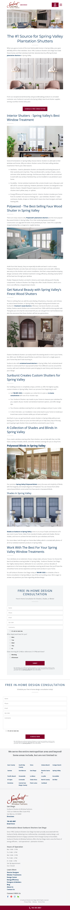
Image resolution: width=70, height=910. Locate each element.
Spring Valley (57, 770)
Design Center (12, 877)
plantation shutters (14, 55)
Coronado (22, 779)
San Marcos (22, 770)
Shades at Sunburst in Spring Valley (19, 531)
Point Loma (33, 783)
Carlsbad (44, 783)
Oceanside (22, 776)
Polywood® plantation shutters (37, 218)
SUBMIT (35, 663)
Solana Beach (45, 765)
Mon (13, 637)
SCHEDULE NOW (35, 736)
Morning (14, 654)
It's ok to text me (17, 631)
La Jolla (43, 776)
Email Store (11, 824)
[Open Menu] (60, 4)
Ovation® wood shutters (23, 306)
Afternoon (15, 657)
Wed (13, 643)
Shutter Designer (13, 872)
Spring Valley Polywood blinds (26, 484)
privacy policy (26, 670)
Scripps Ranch (57, 765)
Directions (10, 816)
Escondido (56, 776)
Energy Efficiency (13, 880)
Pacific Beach (11, 776)
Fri (12, 648)
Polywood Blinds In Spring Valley (25, 445)
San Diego (33, 770)
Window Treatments (14, 875)
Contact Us (11, 889)
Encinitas (10, 783)
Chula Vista (33, 779)
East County (11, 765)
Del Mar (55, 779)
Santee (9, 770)
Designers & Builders (14, 882)
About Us (10, 887)
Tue (13, 640)
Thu (13, 645)
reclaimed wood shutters (28, 363)
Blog (8, 884)
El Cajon (9, 779)
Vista (31, 765)
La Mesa (32, 776)
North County (45, 779)
